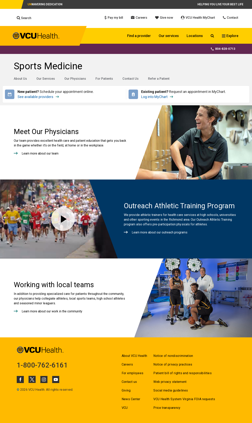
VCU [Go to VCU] (125, 408)
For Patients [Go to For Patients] (104, 79)
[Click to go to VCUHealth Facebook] (20, 379)
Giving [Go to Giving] (126, 390)
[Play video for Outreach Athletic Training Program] (63, 219)
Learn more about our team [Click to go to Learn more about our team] (40, 153)
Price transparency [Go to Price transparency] (166, 408)
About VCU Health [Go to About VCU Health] (134, 356)
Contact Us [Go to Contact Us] (130, 79)
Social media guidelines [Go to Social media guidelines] (170, 390)
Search (24, 18)
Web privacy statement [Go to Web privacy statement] (169, 382)
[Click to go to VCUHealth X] (32, 379)
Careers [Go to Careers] (127, 364)
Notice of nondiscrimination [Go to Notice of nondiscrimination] (173, 356)
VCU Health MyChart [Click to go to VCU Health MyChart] (198, 17)
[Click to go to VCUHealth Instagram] (43, 379)
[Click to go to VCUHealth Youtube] (55, 379)
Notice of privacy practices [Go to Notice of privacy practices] (172, 364)
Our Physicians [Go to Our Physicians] (75, 79)
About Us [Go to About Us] (20, 79)
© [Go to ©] (18, 390)
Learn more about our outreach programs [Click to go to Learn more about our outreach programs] (159, 232)
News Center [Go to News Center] (131, 399)
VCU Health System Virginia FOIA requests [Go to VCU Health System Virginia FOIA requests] (184, 399)
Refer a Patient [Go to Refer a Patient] (159, 79)
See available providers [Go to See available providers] (52, 96)
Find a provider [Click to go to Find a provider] (139, 36)
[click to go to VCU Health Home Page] (36, 36)
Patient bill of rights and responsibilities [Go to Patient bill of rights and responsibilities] (182, 373)
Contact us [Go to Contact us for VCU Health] (129, 382)
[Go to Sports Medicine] (126, 66)
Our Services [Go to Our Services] (45, 79)
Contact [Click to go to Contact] (230, 17)
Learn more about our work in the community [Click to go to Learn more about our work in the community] (52, 311)
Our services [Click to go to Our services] (169, 36)
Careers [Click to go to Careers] (139, 17)
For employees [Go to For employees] (132, 373)
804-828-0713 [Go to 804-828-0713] (223, 49)
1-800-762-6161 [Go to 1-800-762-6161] (42, 365)
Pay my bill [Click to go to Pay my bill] (114, 17)
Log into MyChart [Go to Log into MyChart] (157, 96)
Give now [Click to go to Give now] (164, 17)
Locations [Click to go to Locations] (195, 36)
